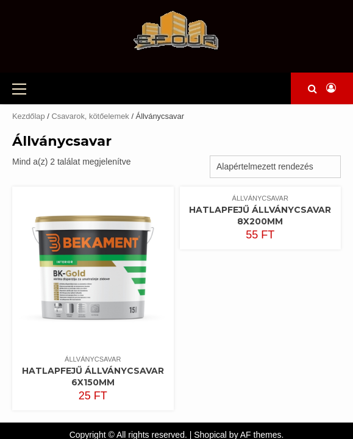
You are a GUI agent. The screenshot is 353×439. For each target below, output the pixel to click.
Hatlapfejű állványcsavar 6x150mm (93, 357)
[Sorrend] (275, 147)
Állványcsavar (93, 339)
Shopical (210, 415)
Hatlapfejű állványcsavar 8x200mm (260, 196)
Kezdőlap (28, 96)
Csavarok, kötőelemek (90, 96)
